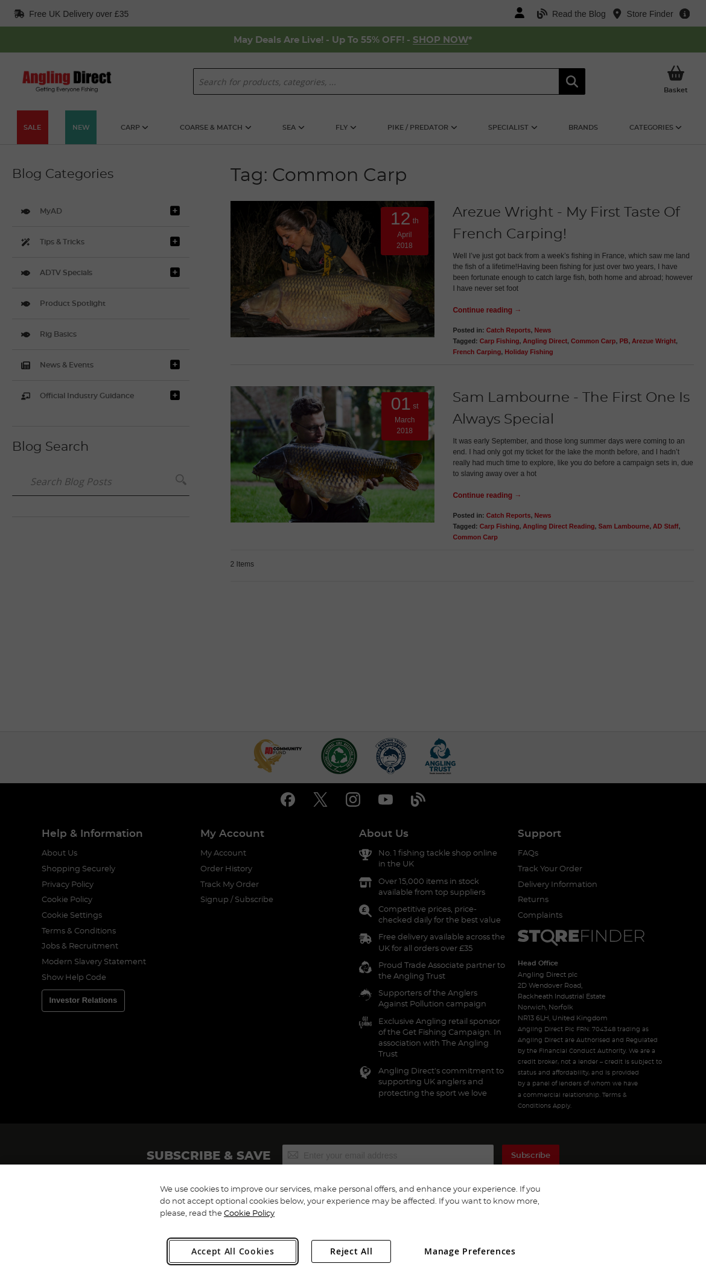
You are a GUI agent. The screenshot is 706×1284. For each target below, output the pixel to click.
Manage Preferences (470, 1251)
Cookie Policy (249, 1213)
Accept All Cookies (233, 1251)
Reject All (351, 1251)
